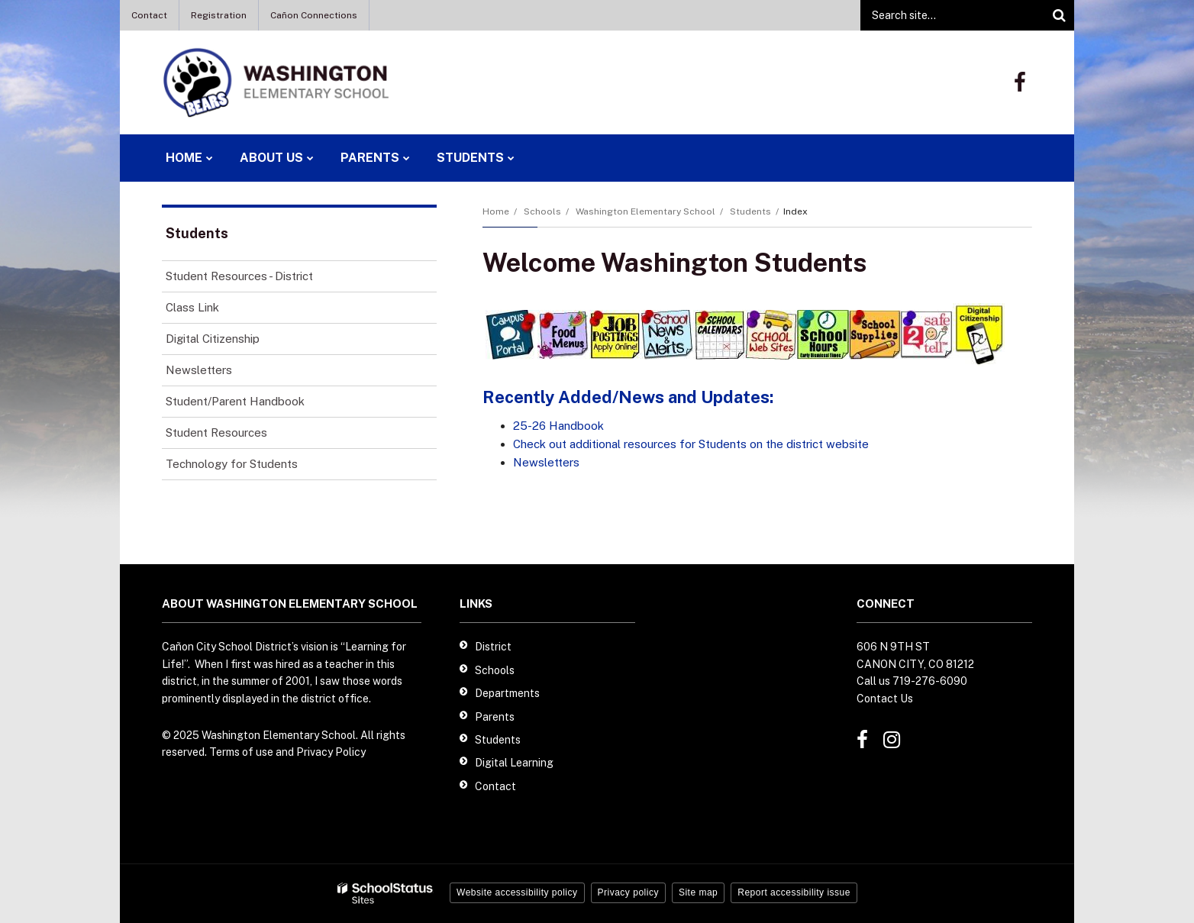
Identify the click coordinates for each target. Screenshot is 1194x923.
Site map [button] (698, 892)
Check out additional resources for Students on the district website (691, 443)
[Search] (1059, 15)
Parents (495, 717)
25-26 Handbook (558, 425)
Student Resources (216, 432)
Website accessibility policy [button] (517, 892)
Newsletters (546, 462)
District (493, 647)
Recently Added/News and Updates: (627, 397)
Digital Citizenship (213, 338)
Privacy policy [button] (628, 892)
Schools (542, 211)
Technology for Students (232, 463)
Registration (219, 15)
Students (750, 211)
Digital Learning (514, 763)
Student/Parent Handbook (235, 401)
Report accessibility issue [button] (793, 892)
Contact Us (885, 698)
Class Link (192, 307)
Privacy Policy (331, 752)
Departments (507, 693)
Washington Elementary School (645, 211)
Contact (149, 15)
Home (495, 211)
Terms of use (241, 752)
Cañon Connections (313, 15)
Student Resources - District (239, 275)
